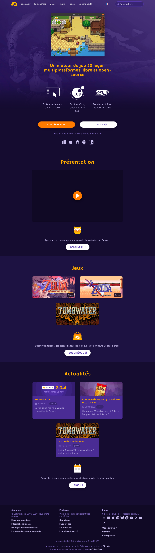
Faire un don (65, 524)
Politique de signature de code (26, 531)
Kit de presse (108, 535)
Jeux (52, 4)
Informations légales (21, 524)
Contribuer (64, 520)
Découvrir (25, 4)
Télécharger (40, 4)
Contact (106, 531)
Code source (109, 528)
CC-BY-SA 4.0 (97, 549)
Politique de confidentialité (24, 527)
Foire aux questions (20, 520)
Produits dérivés (68, 531)
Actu (62, 4)
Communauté (85, 4)
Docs (72, 4)
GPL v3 (106, 546)
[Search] (129, 4)
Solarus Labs (65, 527)
